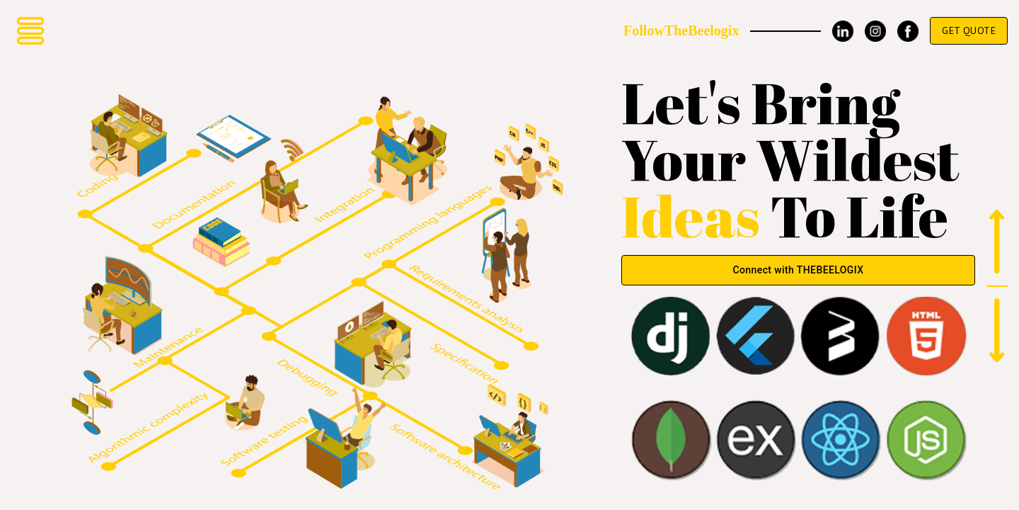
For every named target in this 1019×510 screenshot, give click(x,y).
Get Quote (969, 31)
